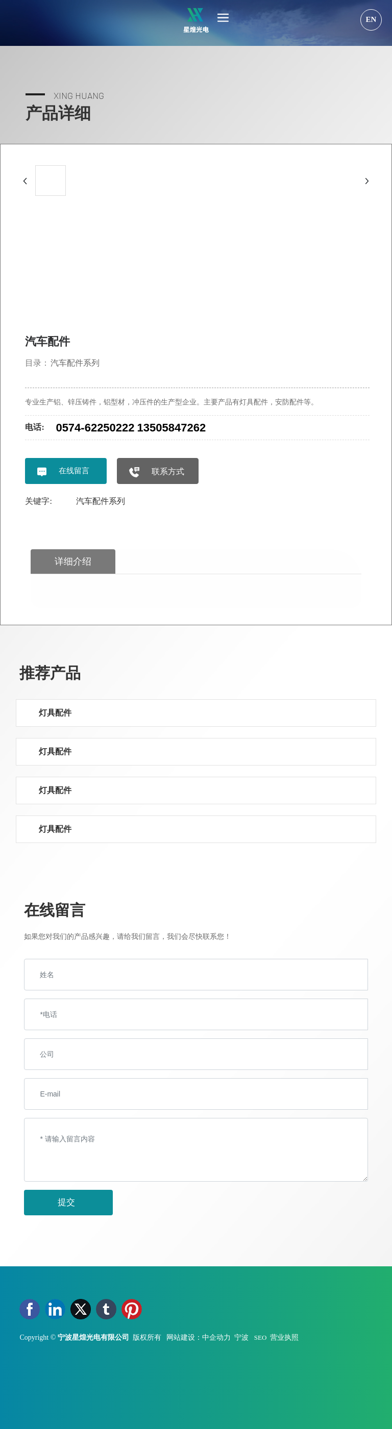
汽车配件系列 (75, 363)
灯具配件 (55, 713)
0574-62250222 (95, 427)
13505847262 (171, 427)
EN (371, 19)
